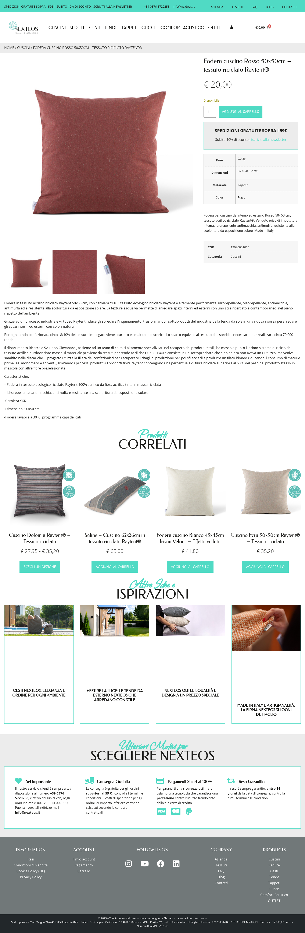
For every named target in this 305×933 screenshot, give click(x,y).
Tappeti (130, 27)
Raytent (243, 185)
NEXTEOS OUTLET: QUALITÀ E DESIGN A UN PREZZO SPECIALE (190, 693)
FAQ (254, 7)
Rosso (241, 197)
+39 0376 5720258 (156, 6)
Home (9, 47)
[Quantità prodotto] (210, 112)
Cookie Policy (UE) (31, 871)
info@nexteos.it (184, 6)
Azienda (217, 7)
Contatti (289, 7)
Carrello (84, 871)
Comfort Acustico (182, 27)
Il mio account (84, 859)
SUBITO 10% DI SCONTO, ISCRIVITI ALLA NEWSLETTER (94, 6)
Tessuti (237, 7)
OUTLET (216, 27)
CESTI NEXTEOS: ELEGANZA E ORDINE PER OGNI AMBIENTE (38, 693)
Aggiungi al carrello (240, 112)
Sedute (77, 27)
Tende (111, 27)
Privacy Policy (31, 877)
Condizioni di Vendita (31, 865)
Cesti (94, 27)
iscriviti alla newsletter (269, 139)
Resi (31, 859)
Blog (270, 7)
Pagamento (84, 865)
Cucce (149, 27)
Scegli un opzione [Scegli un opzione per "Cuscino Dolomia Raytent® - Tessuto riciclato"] (40, 566)
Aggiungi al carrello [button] (115, 566)
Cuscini (57, 27)
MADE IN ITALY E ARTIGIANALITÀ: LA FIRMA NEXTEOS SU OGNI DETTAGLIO (266, 710)
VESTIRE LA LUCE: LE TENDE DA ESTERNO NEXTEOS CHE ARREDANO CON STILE (115, 695)
